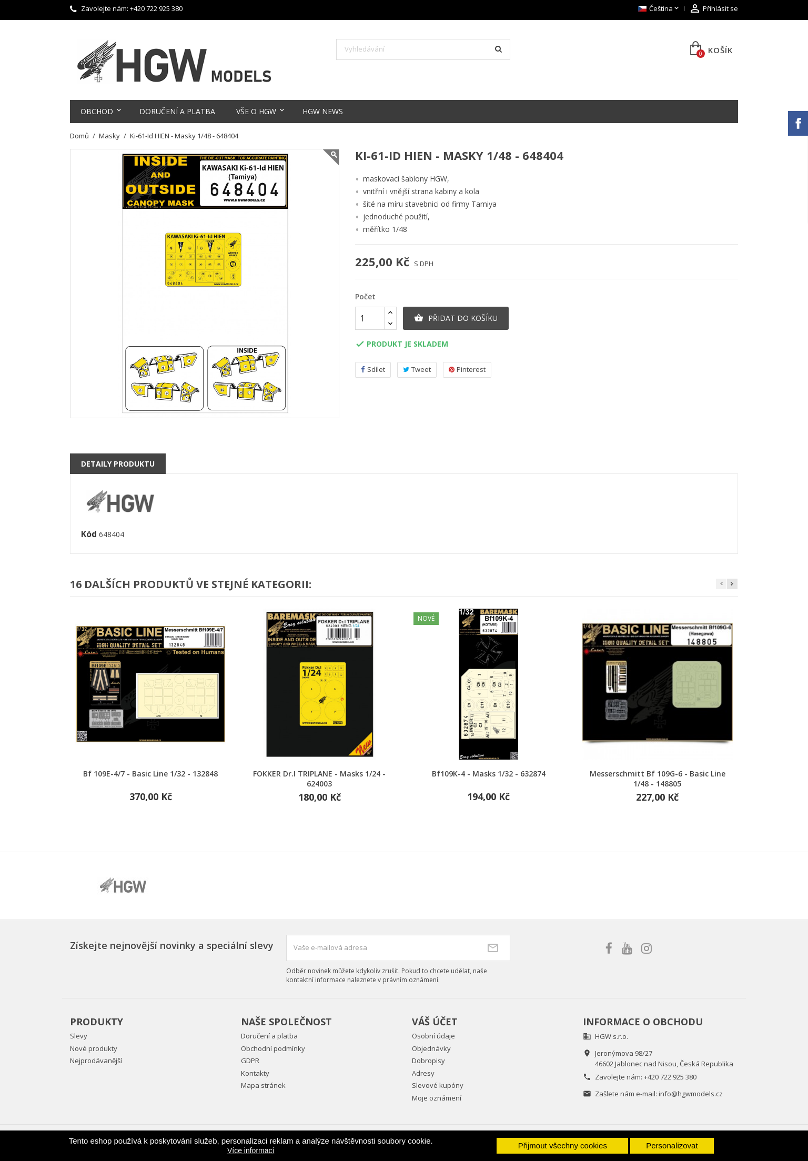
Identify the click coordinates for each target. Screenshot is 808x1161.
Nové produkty (93, 1048)
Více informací (250, 1150)
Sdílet (373, 370)
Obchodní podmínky (273, 1048)
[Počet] (370, 318)
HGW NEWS (322, 111)
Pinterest (467, 370)
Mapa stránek (263, 1085)
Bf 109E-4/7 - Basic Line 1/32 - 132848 (150, 774)
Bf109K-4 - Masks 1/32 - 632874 (489, 774)
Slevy (78, 1036)
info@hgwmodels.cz (691, 1093)
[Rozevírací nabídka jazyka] (659, 9)
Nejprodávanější (96, 1060)
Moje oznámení (436, 1098)
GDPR (250, 1060)
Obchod (96, 111)
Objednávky (431, 1048)
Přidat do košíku (456, 318)
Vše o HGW (256, 111)
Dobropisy (428, 1060)
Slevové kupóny (437, 1085)
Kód (89, 534)
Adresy (423, 1073)
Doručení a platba (177, 111)
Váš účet (435, 1021)
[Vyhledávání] (423, 49)
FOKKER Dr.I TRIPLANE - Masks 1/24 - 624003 (319, 779)
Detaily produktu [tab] (118, 464)
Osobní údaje (433, 1036)
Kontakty (255, 1073)
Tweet (417, 370)
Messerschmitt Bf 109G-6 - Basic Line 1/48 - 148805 (657, 779)
